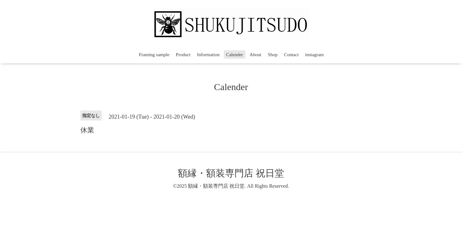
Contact (291, 54)
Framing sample (154, 54)
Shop (272, 54)
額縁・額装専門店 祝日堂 (231, 173)
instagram (314, 54)
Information (208, 54)
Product (183, 54)
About (255, 54)
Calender (234, 54)
